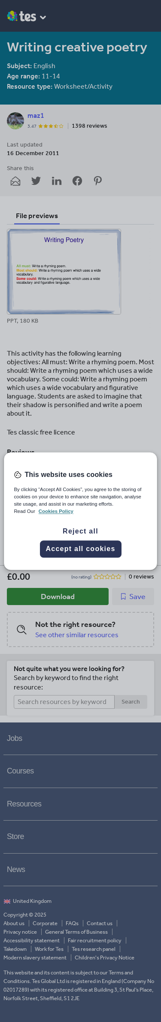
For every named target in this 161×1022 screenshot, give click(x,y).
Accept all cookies (80, 548)
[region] (80, 511)
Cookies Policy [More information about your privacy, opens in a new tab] (56, 511)
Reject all (80, 531)
